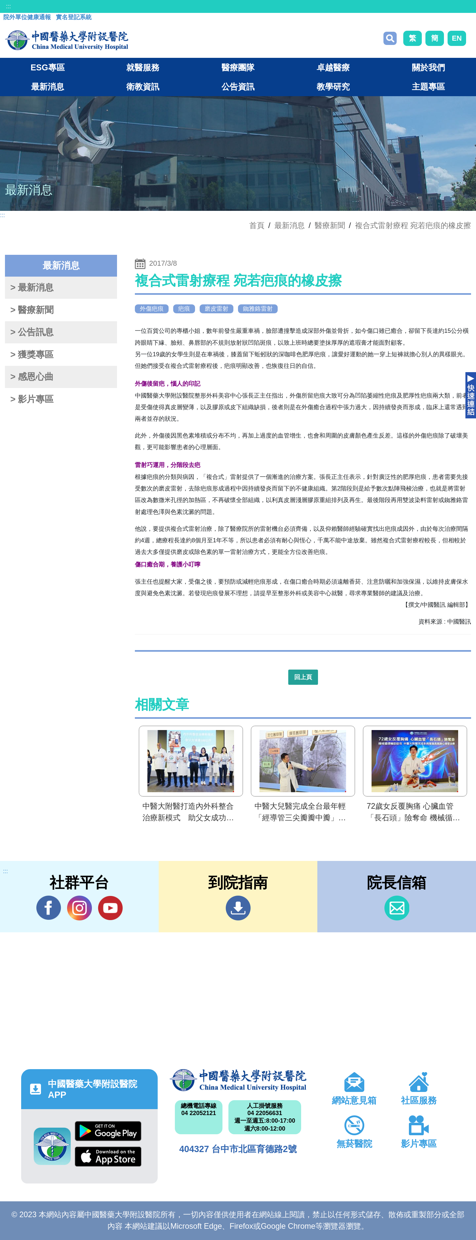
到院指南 (238, 908)
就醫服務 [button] (142, 67)
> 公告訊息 (32, 332)
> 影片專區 (32, 399)
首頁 (256, 225)
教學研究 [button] (333, 86)
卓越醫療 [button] (333, 67)
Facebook (48, 908)
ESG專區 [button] (47, 67)
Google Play (108, 1131)
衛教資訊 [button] (142, 86)
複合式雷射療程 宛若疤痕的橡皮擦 (413, 225)
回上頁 (303, 677)
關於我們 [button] (428, 67)
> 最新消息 (32, 287)
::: (8, 6)
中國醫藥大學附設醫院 (238, 1080)
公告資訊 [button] (238, 86)
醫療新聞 (330, 225)
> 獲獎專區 (32, 355)
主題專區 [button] (428, 86)
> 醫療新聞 (32, 310)
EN (457, 38)
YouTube (110, 908)
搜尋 (390, 38)
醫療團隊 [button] (238, 67)
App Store (108, 1156)
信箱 (396, 908)
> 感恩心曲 (32, 377)
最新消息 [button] (47, 86)
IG (79, 908)
